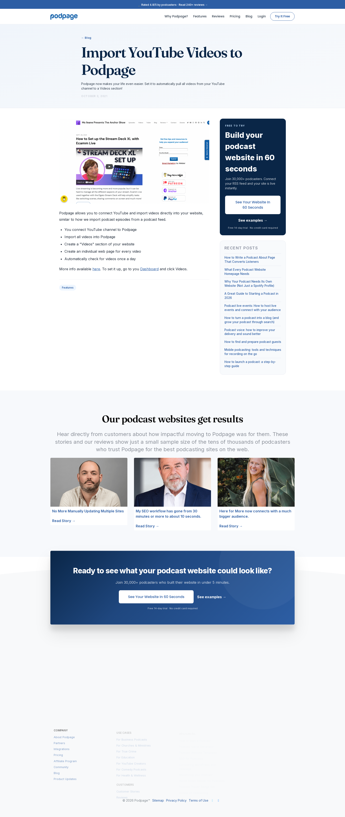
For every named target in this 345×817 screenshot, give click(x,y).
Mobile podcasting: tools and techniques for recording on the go (252, 352)
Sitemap (158, 800)
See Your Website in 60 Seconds (252, 205)
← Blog (86, 37)
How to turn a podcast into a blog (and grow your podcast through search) (251, 320)
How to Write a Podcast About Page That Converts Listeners (249, 259)
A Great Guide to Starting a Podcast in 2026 (251, 296)
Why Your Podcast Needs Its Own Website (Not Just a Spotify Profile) (249, 283)
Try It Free (282, 16)
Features (200, 16)
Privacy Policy (176, 800)
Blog (249, 16)
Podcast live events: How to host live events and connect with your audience (252, 308)
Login (262, 16)
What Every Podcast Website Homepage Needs (245, 272)
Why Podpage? (176, 16)
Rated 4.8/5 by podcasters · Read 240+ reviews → (172, 4)
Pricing (235, 16)
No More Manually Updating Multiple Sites (88, 511)
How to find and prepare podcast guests (252, 342)
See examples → (252, 220)
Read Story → (63, 521)
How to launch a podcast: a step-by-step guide (250, 364)
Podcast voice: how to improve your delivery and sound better (249, 332)
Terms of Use (198, 800)
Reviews (218, 16)
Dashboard (149, 269)
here (96, 269)
